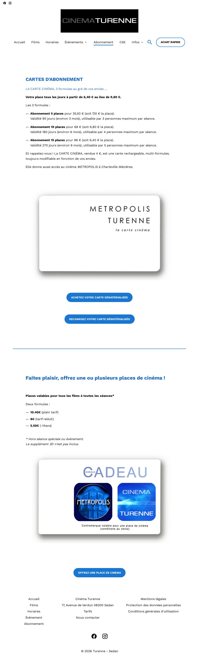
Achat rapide (170, 42)
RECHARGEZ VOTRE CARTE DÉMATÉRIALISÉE (99, 319)
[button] (99, 234)
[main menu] (79, 42)
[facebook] (4, 3)
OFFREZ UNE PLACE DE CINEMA (99, 572)
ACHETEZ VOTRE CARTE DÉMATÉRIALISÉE (99, 297)
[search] (150, 42)
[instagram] (10, 3)
